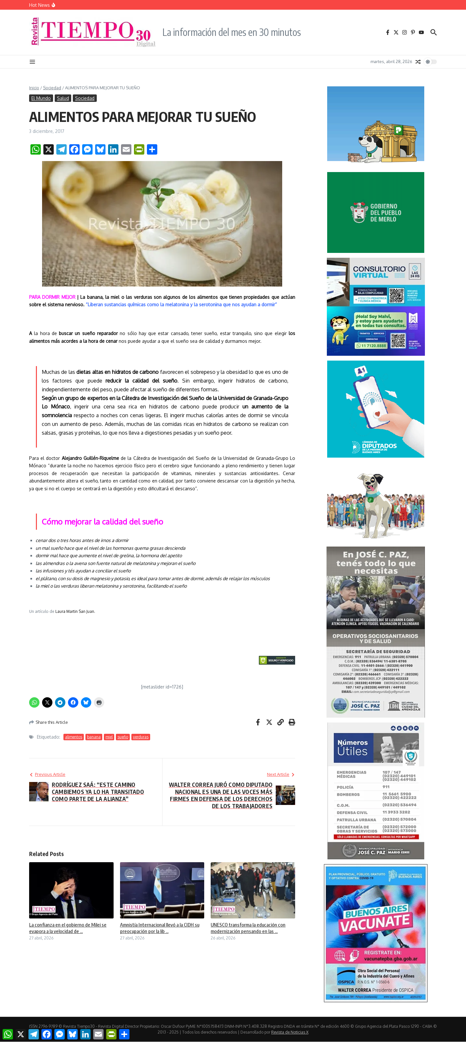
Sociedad (52, 87)
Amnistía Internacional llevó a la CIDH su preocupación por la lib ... (159, 928)
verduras (141, 736)
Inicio (34, 87)
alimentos (73, 736)
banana (94, 736)
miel (109, 736)
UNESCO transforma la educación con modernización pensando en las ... (248, 928)
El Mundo (41, 98)
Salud (63, 98)
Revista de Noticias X (289, 1032)
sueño (122, 736)
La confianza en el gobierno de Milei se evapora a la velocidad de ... (67, 928)
